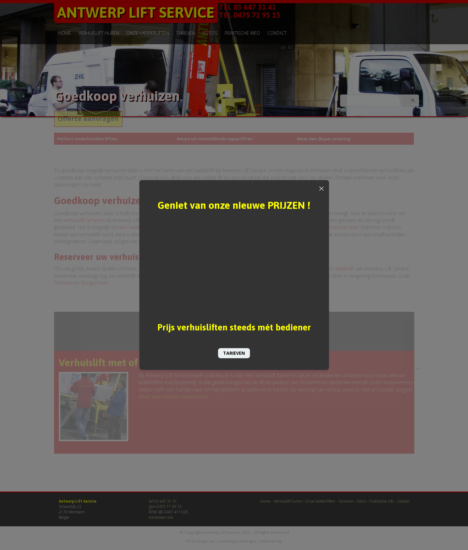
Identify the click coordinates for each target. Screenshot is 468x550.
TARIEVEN (234, 353)
